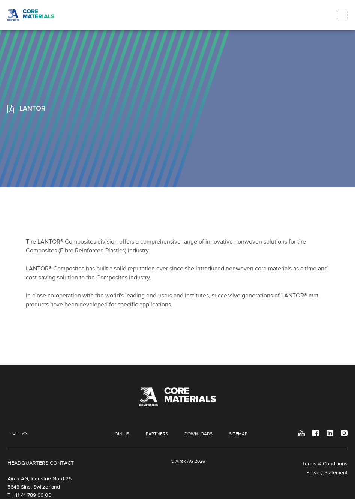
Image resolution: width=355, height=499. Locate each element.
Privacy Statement (327, 472)
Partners (157, 433)
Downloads (198, 433)
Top (14, 433)
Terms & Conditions (325, 463)
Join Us (120, 433)
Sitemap (238, 433)
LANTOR (31, 108)
